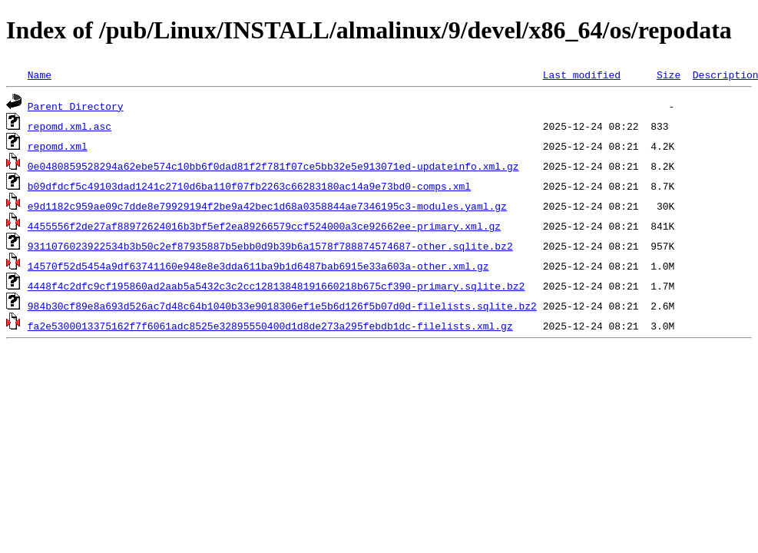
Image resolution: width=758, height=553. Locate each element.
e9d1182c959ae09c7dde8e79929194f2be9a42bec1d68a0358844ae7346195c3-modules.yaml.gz (267, 206)
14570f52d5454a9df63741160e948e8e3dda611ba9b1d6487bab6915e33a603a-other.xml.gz (258, 266)
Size (668, 74)
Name (39, 74)
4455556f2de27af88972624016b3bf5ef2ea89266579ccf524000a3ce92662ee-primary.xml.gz (264, 226)
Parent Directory (76, 106)
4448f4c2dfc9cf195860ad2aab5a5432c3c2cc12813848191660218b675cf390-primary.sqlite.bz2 (276, 286)
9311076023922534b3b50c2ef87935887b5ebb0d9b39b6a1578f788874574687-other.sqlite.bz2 (270, 246)
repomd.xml (58, 146)
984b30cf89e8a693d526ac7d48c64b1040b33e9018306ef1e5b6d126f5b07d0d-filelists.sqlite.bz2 (282, 306)
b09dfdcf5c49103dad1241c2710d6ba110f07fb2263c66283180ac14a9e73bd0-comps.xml (249, 186)
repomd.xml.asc (69, 126)
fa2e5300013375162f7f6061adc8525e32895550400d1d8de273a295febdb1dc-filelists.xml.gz (270, 326)
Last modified (582, 74)
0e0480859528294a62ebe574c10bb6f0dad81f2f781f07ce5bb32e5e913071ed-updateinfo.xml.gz (273, 166)
